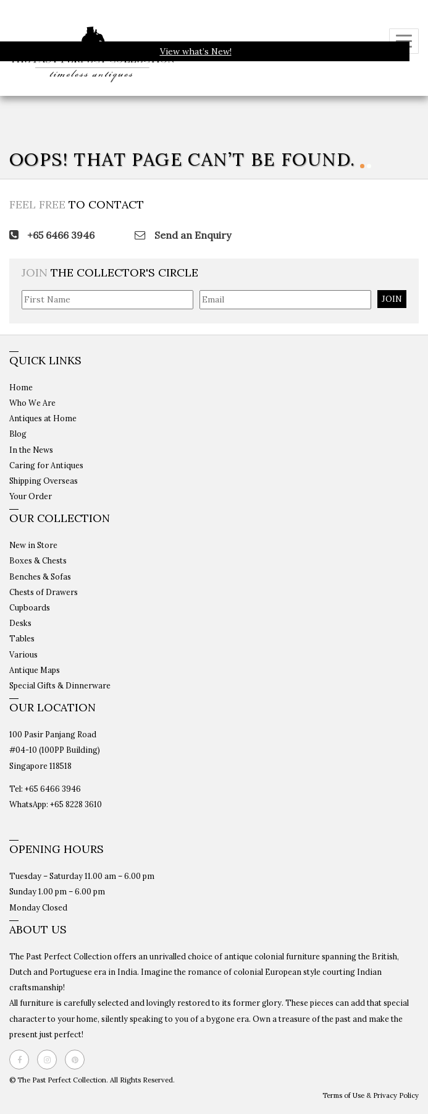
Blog (18, 434)
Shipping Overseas (43, 481)
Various (23, 654)
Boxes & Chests (38, 560)
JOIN (392, 298)
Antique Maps (34, 670)
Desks (20, 623)
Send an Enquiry (183, 235)
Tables (22, 638)
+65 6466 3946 (51, 235)
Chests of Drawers (43, 592)
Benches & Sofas (40, 576)
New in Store (33, 545)
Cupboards (29, 607)
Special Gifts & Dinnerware (60, 685)
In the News (31, 450)
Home (21, 387)
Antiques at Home (43, 418)
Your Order (30, 496)
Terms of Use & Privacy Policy (370, 1095)
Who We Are (32, 403)
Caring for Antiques (46, 465)
